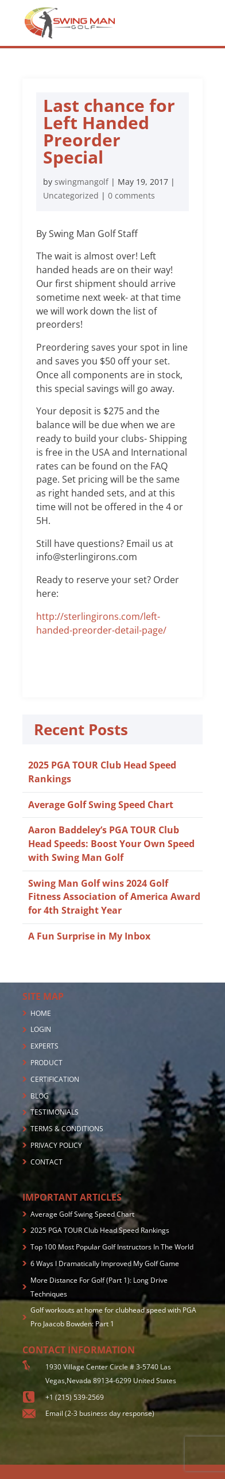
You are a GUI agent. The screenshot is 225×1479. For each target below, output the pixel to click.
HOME (40, 1013)
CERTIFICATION (54, 1079)
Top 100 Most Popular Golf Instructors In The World (111, 1247)
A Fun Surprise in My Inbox (89, 936)
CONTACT (46, 1162)
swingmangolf (81, 181)
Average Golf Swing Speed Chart (100, 804)
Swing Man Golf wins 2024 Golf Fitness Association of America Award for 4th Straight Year (114, 897)
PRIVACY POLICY (56, 1145)
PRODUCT (46, 1062)
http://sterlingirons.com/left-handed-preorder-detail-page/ (101, 623)
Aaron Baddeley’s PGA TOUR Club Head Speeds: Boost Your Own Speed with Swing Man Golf (111, 844)
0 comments (131, 195)
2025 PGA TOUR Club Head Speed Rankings (99, 1230)
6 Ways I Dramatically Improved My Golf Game (104, 1263)
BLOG (39, 1096)
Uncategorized (71, 195)
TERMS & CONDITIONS (66, 1128)
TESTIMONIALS (54, 1112)
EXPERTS (44, 1046)
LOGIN (40, 1029)
